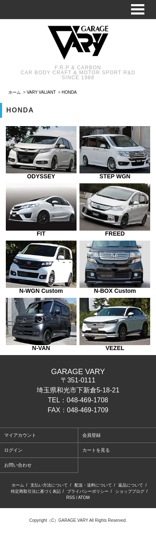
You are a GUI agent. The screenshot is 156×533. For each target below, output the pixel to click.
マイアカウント (20, 435)
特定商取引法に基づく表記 (36, 491)
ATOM (84, 497)
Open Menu (138, 9)
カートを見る (96, 450)
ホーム (14, 92)
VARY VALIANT (41, 92)
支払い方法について (49, 485)
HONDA (69, 92)
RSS (70, 497)
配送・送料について (93, 485)
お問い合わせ (18, 464)
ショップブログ (129, 491)
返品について (130, 485)
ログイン (13, 450)
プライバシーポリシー (88, 491)
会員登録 (91, 435)
